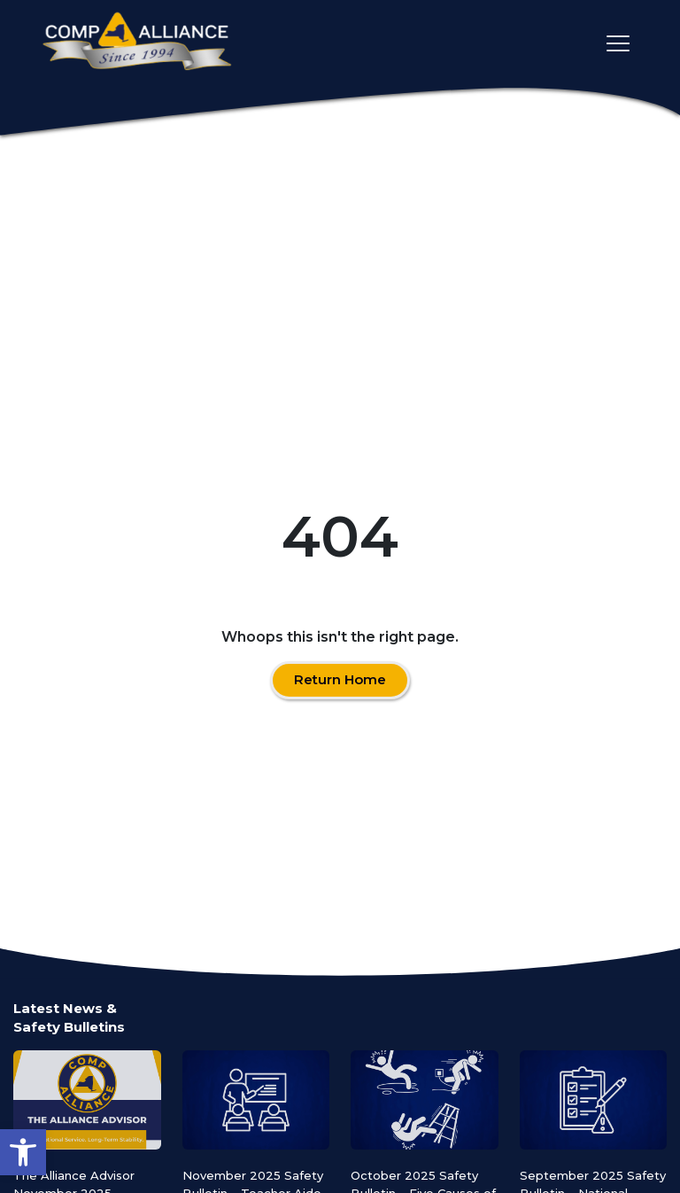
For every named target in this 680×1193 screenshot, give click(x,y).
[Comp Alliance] (137, 43)
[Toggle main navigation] (618, 43)
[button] (23, 1152)
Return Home (340, 679)
